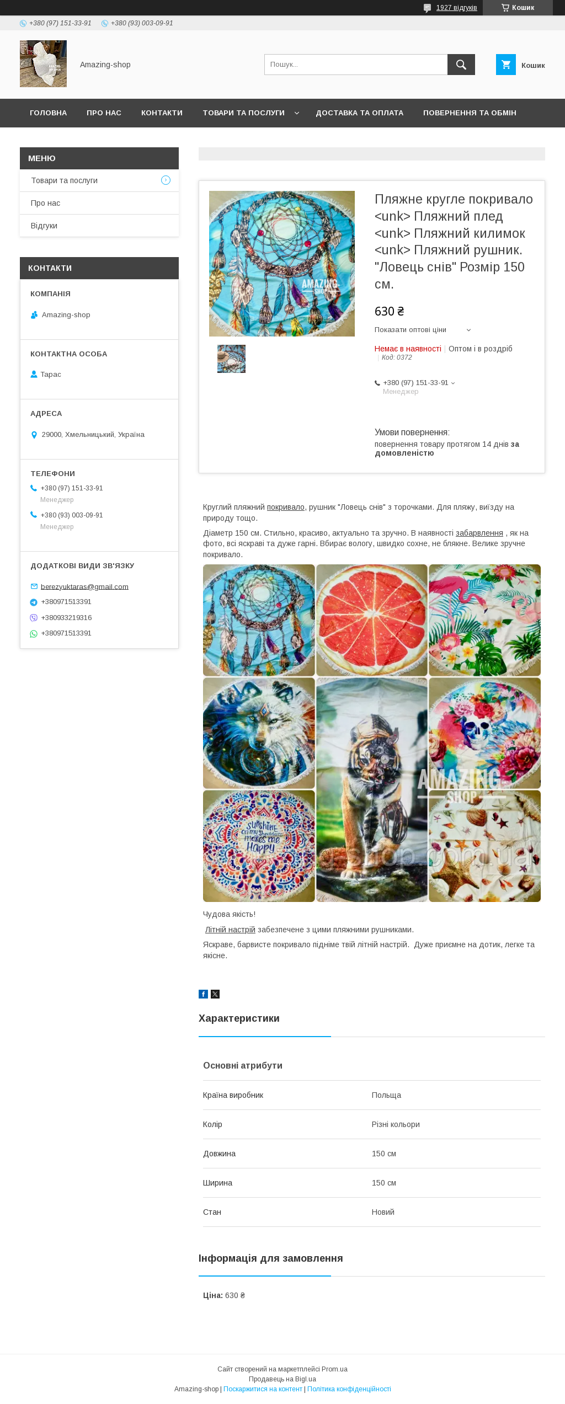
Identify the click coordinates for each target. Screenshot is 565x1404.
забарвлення (479, 532)
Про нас (104, 113)
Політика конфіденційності (349, 1389)
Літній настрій (230, 929)
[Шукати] (461, 64)
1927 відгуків (456, 8)
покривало (286, 507)
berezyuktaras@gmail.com (85, 586)
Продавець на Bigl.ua (282, 1379)
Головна (48, 113)
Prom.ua (335, 1369)
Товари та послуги (243, 113)
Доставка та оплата (359, 113)
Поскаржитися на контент (262, 1389)
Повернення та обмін (469, 113)
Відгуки (44, 225)
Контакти (162, 113)
